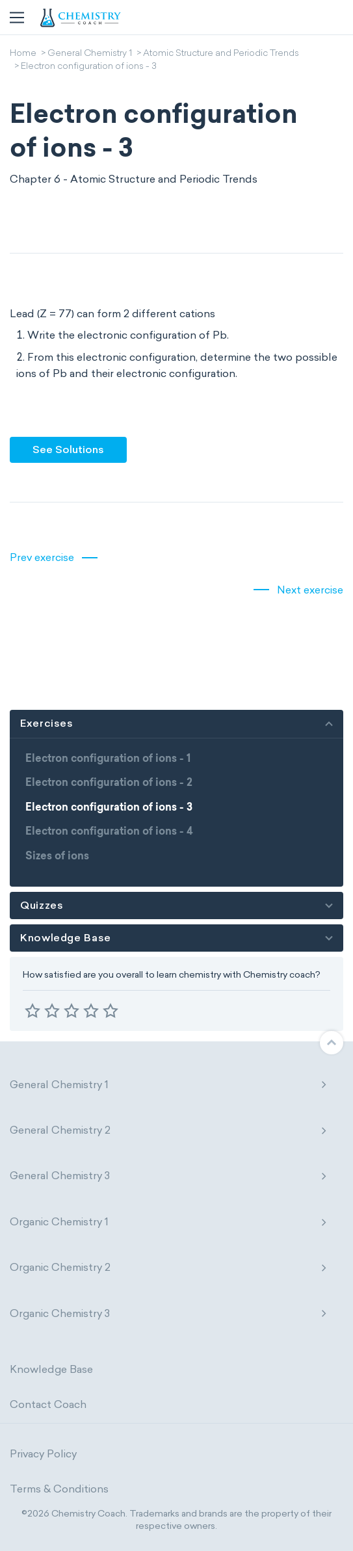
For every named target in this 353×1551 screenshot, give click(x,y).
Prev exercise (42, 557)
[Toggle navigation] (17, 18)
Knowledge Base (51, 1369)
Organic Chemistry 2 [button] (169, 1267)
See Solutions (68, 449)
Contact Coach (48, 1404)
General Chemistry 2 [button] (169, 1130)
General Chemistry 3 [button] (169, 1175)
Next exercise (310, 590)
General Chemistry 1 (89, 54)
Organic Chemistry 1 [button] (169, 1222)
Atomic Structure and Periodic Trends (221, 54)
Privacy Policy (43, 1454)
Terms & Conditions (59, 1489)
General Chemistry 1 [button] (169, 1084)
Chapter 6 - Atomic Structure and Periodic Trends (133, 179)
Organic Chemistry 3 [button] (169, 1313)
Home (23, 54)
